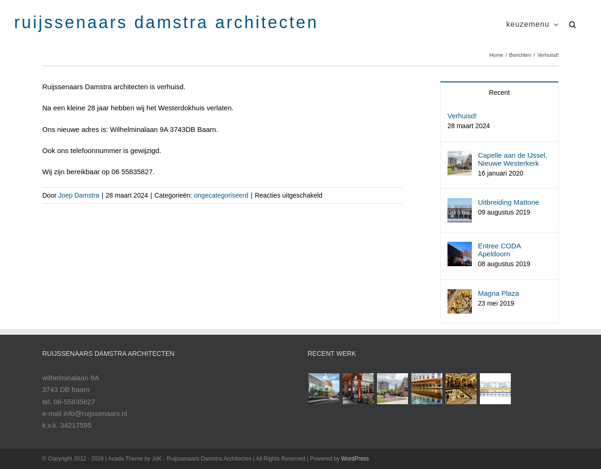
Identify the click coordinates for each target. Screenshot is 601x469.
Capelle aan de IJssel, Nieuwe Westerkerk (512, 159)
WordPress (355, 458)
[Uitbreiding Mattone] (459, 204)
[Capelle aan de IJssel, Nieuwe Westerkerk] (459, 157)
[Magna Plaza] (459, 295)
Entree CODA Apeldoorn (499, 250)
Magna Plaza (498, 293)
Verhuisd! (462, 116)
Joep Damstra (78, 195)
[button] (573, 23)
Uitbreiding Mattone (508, 202)
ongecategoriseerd (221, 195)
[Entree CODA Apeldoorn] (459, 248)
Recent (499, 92)
